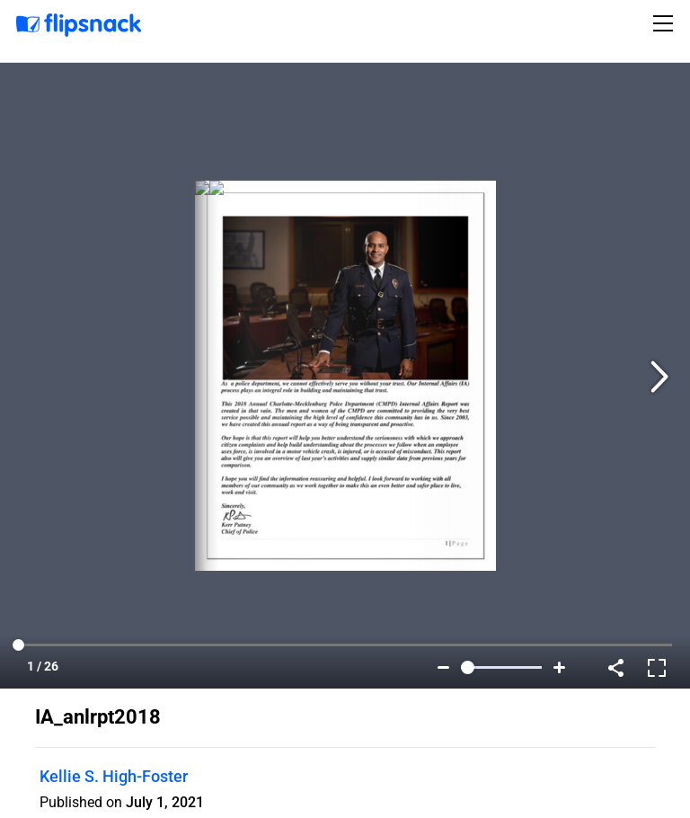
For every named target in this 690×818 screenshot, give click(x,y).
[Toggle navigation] (665, 23)
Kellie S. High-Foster (114, 776)
